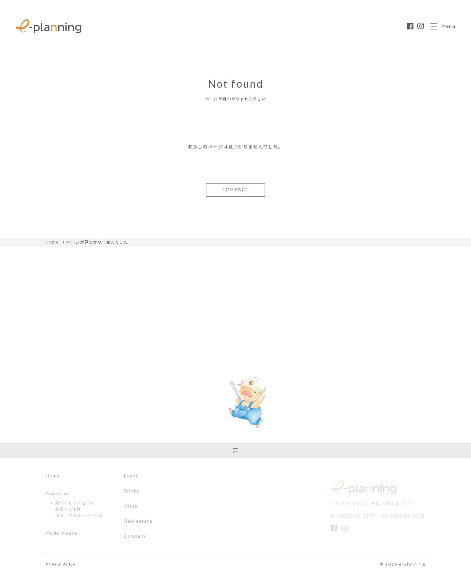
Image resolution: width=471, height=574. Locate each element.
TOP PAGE (235, 189)
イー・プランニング (363, 487)
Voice (131, 506)
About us (57, 493)
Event (131, 476)
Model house (61, 533)
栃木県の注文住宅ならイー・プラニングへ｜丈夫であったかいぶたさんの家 (48, 26)
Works (132, 491)
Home (52, 242)
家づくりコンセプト (74, 503)
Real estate (138, 521)
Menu (442, 26)
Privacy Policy (60, 564)
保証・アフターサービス (79, 515)
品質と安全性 (68, 509)
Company (135, 536)
